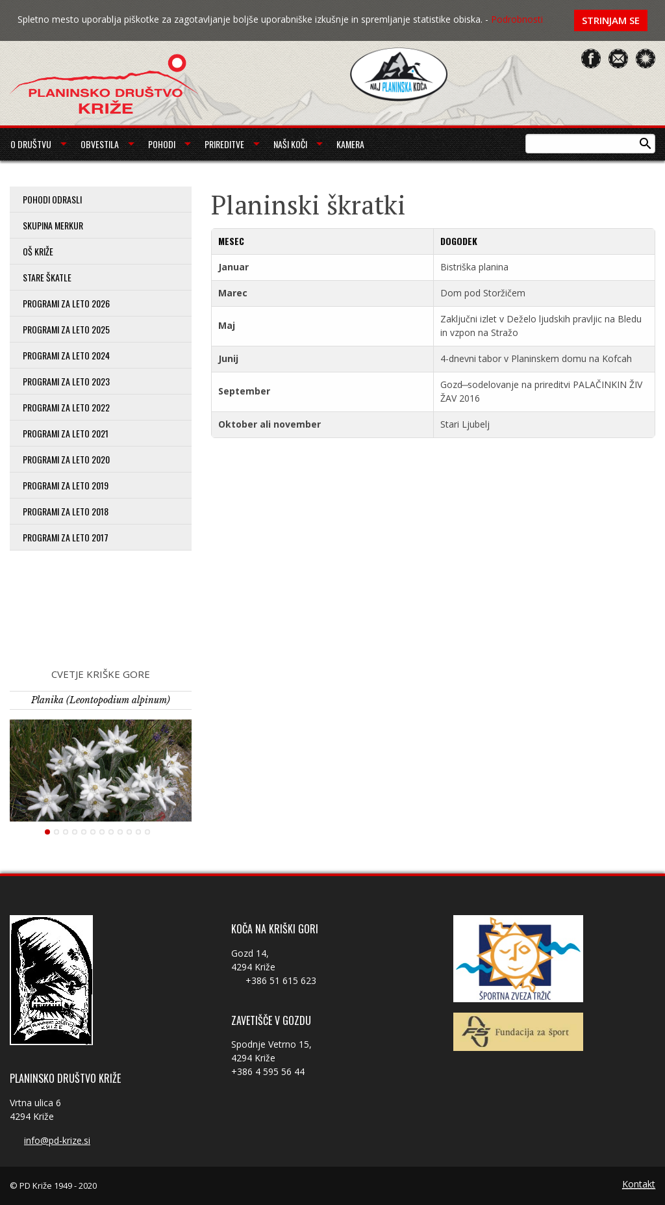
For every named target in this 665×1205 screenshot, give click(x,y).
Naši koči (290, 144)
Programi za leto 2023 (66, 381)
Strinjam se (611, 20)
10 (129, 832)
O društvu (30, 144)
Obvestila (100, 144)
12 (147, 832)
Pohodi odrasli (52, 199)
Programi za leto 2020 (66, 459)
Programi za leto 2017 (65, 537)
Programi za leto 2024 (66, 355)
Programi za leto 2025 (66, 329)
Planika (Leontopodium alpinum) (100, 700)
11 (138, 832)
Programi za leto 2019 (65, 485)
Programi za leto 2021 (65, 433)
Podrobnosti (517, 19)
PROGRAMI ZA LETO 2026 (66, 303)
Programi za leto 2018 (65, 511)
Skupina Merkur (53, 225)
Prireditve (224, 144)
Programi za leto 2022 (66, 407)
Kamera (350, 144)
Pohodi (161, 144)
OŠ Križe (38, 251)
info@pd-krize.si (57, 1140)
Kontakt (638, 1184)
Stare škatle (47, 277)
